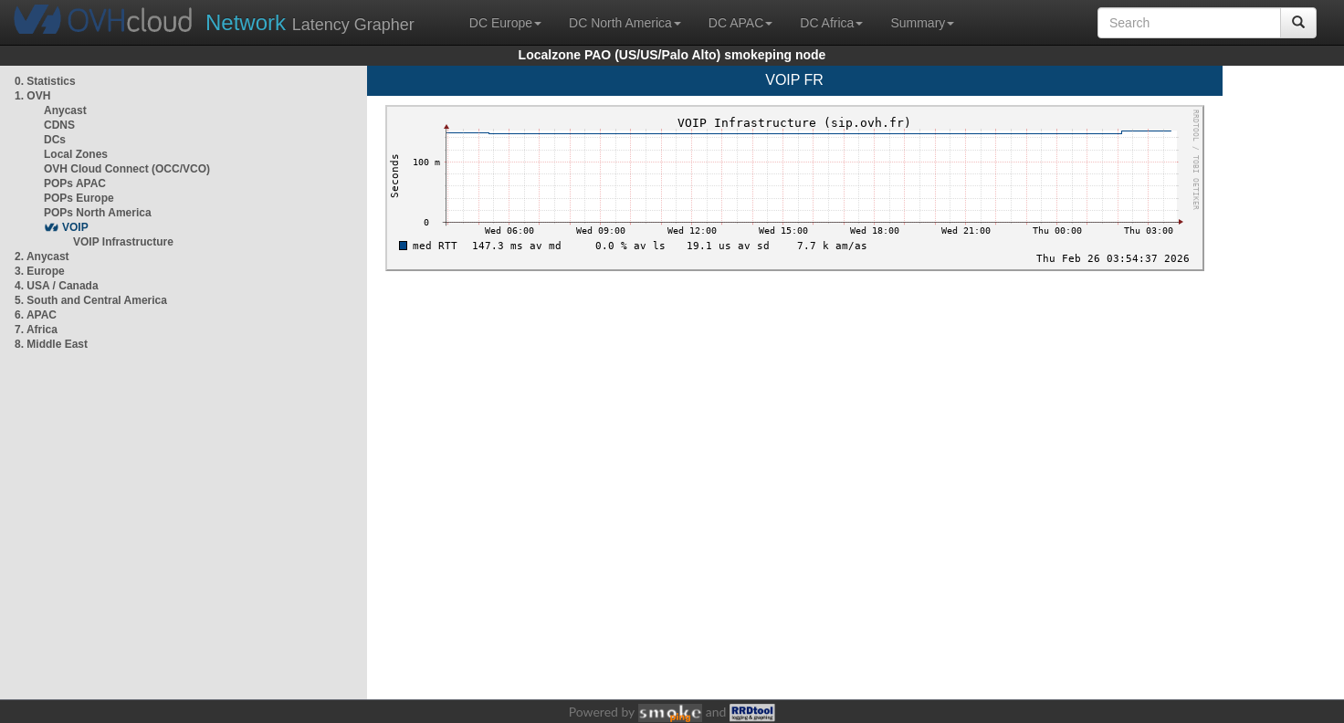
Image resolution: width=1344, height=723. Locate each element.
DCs (55, 139)
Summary (922, 23)
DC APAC (740, 23)
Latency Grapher (310, 22)
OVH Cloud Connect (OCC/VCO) (127, 168)
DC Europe (505, 23)
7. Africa (36, 329)
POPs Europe (79, 198)
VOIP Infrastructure (123, 242)
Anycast (65, 110)
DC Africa (831, 23)
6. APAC (36, 315)
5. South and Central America (91, 300)
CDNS (59, 125)
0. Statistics (45, 81)
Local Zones (76, 154)
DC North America (625, 23)
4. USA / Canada (57, 285)
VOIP (75, 227)
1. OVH (32, 95)
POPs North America (98, 212)
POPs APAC (75, 183)
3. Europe (40, 271)
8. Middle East (51, 344)
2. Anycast (42, 256)
